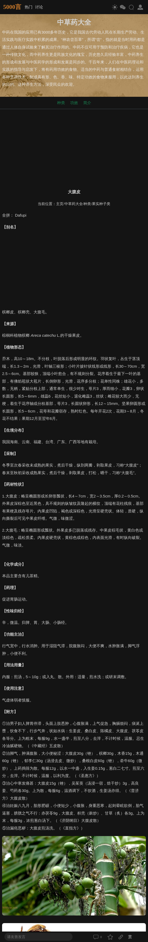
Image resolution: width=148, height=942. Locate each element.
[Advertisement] (74, 148)
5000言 (12, 7)
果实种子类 (101, 204)
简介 (87, 102)
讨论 (39, 7)
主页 (59, 204)
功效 (74, 102)
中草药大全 (73, 204)
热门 (28, 7)
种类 (61, 102)
